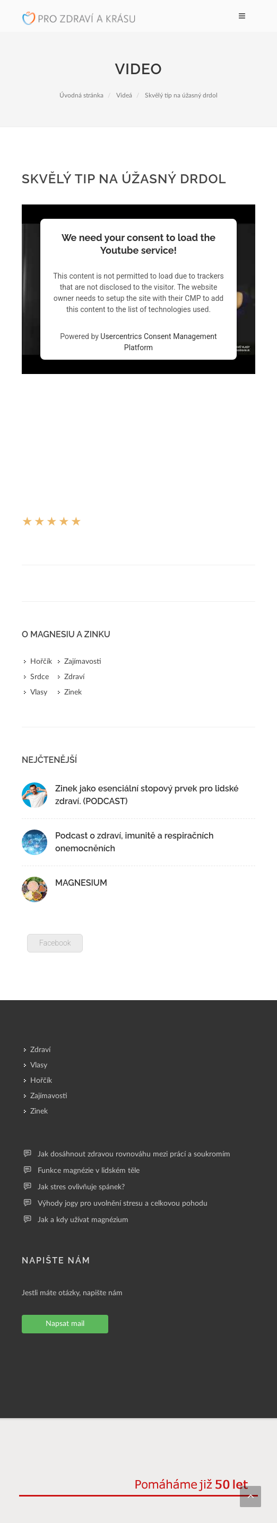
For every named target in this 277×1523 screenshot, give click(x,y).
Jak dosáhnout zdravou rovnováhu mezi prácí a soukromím (134, 1154)
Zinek (73, 692)
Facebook (55, 943)
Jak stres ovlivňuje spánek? (81, 1187)
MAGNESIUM (81, 883)
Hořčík (41, 661)
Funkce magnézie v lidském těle (89, 1170)
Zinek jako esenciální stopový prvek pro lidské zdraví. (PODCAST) (147, 794)
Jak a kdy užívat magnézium (83, 1220)
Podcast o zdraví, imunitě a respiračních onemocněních (134, 842)
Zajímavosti (82, 661)
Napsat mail (65, 1324)
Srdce (39, 677)
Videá (124, 95)
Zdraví (74, 677)
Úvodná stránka (81, 95)
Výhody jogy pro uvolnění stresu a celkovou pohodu (122, 1203)
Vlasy (38, 692)
